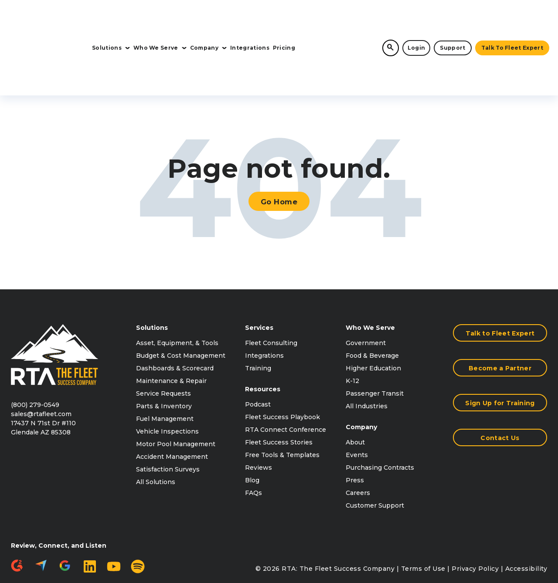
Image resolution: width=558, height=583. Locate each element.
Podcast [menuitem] (258, 362)
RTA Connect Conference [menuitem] (285, 387)
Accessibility (526, 526)
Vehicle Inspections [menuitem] (167, 389)
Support (452, 18)
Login (416, 18)
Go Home (279, 156)
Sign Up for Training (499, 360)
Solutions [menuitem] (152, 285)
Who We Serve (160, 18)
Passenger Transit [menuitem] (375, 351)
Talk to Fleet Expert (512, 18)
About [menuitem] (355, 400)
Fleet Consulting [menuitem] (271, 300)
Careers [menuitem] (358, 450)
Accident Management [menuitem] (172, 414)
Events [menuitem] (357, 412)
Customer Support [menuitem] (375, 463)
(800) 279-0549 (35, 362)
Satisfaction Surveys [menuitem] (168, 427)
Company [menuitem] (361, 384)
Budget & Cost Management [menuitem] (180, 313)
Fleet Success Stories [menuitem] (279, 400)
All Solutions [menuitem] (155, 439)
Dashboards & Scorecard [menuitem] (175, 325)
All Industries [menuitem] (367, 363)
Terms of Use (423, 526)
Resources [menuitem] (262, 346)
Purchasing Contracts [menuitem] (380, 425)
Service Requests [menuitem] (163, 351)
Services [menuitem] (259, 285)
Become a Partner (500, 325)
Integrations (249, 18)
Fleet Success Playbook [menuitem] (282, 374)
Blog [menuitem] (252, 437)
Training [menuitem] (258, 325)
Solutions (111, 18)
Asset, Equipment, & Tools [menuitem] (177, 300)
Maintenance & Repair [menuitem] (171, 338)
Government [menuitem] (366, 300)
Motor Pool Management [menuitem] (175, 401)
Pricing (284, 18)
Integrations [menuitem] (264, 313)
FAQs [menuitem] (253, 450)
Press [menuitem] (355, 437)
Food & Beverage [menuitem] (372, 313)
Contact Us (499, 395)
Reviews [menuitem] (258, 425)
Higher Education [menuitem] (373, 325)
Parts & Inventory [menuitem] (164, 363)
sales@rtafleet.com (41, 371)
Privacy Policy (475, 526)
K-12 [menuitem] (352, 338)
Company (208, 18)
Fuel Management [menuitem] (165, 376)
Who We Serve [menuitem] (370, 285)
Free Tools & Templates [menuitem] (282, 412)
